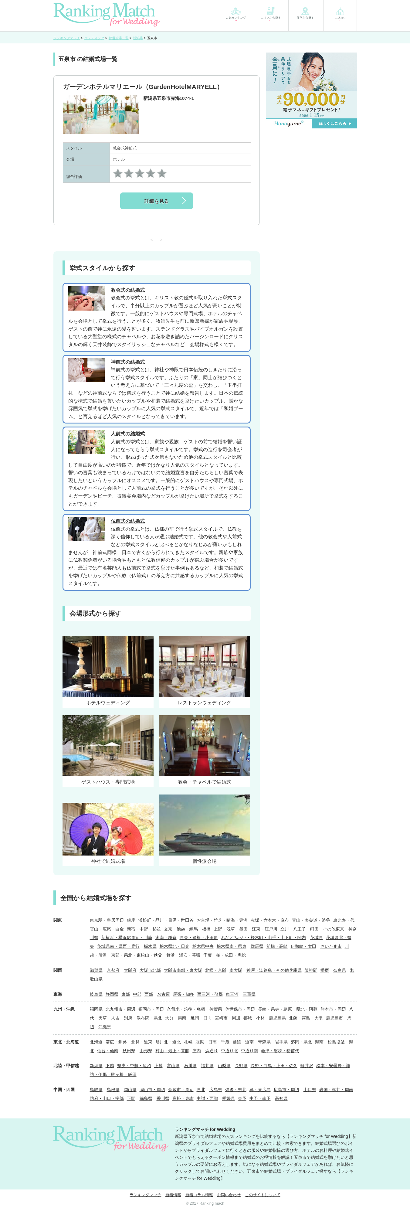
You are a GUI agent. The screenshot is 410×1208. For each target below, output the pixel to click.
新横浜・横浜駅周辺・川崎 (126, 937)
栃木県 (150, 946)
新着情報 (173, 1195)
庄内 (196, 1050)
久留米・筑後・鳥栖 (186, 1009)
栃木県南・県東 (231, 946)
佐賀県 (215, 1009)
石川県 (190, 1065)
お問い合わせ (229, 1195)
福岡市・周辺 (151, 1009)
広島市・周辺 (286, 1089)
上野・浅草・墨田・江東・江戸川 (245, 929)
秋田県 (129, 1050)
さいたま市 (331, 946)
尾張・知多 (183, 994)
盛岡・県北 (301, 1042)
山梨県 (224, 1065)
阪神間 (311, 970)
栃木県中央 (203, 946)
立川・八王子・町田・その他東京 (312, 929)
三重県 (249, 994)
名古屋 (163, 994)
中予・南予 (260, 1098)
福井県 (207, 1065)
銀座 (131, 920)
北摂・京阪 (215, 970)
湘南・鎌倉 (166, 937)
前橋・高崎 (277, 946)
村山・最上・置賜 (172, 1050)
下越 (110, 1065)
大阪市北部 (150, 970)
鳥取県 (96, 1089)
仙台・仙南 (107, 1050)
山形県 (146, 1050)
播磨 (324, 970)
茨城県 (316, 937)
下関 (131, 1098)
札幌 (188, 1042)
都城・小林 (254, 1018)
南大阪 (235, 970)
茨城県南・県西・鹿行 (118, 946)
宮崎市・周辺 (227, 1018)
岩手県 (281, 1042)
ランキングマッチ (145, 1195)
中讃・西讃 (207, 1098)
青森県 (264, 1042)
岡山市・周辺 (152, 1089)
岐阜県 (96, 994)
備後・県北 (235, 1089)
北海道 (96, 1042)
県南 (319, 1042)
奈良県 (339, 970)
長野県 (241, 1065)
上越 (158, 1065)
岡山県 (130, 1089)
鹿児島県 (277, 1018)
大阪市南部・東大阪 (183, 970)
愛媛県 (228, 1098)
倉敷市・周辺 (181, 1089)
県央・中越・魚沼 (134, 1065)
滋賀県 (96, 970)
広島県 (215, 1089)
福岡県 (96, 1009)
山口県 (309, 1089)
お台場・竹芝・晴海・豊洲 (222, 920)
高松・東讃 (183, 1098)
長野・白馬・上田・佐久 (274, 1065)
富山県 (173, 1065)
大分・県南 (175, 1018)
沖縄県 (104, 1026)
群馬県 (257, 946)
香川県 (163, 1098)
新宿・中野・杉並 (144, 929)
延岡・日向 (201, 1018)
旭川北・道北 (168, 1042)
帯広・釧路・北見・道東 (129, 1042)
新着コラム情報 (199, 1195)
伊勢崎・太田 (303, 946)
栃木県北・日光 (174, 946)
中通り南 (249, 1050)
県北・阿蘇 (306, 1009)
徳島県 (146, 1098)
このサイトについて (262, 1195)
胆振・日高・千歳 (212, 1042)
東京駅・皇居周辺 (107, 920)
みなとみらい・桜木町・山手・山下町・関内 (263, 937)
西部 (148, 994)
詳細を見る (156, 201)
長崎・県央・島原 (275, 1009)
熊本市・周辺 (333, 1009)
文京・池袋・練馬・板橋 (187, 929)
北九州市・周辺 (120, 1009)
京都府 (113, 970)
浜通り (211, 1050)
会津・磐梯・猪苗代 (280, 1050)
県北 (201, 1089)
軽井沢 (306, 1065)
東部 (125, 994)
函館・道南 (243, 1042)
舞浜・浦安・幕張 (183, 955)
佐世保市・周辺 (240, 1009)
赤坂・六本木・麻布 (270, 920)
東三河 (232, 994)
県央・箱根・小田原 (199, 937)
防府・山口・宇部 (107, 1098)
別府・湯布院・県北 (143, 1018)
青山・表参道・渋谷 (311, 920)
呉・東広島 (260, 1089)
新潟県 (96, 1065)
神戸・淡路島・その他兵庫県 (274, 970)
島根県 (113, 1089)
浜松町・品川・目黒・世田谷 (166, 920)
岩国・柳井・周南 (336, 1089)
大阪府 (130, 970)
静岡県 (112, 994)
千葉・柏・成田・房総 (224, 955)
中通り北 (229, 1050)
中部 (137, 994)
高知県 (281, 1098)
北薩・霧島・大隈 (306, 1018)
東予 (242, 1098)
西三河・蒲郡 (210, 994)
